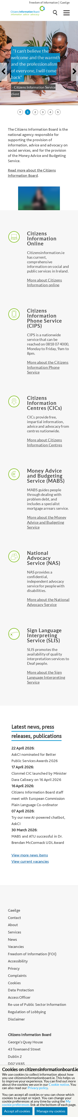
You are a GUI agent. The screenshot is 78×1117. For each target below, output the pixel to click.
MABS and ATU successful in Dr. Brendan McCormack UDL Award (37, 839)
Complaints (17, 975)
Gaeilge (65, 2)
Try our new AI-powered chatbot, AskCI (38, 820)
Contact (14, 917)
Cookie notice (59, 1084)
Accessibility (18, 961)
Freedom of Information (43, 2)
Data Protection (21, 990)
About (13, 924)
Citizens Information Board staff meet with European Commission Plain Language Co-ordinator (38, 798)
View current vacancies (30, 861)
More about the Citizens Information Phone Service (48, 367)
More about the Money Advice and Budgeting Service (46, 522)
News (12, 939)
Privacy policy (38, 1088)
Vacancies (16, 946)
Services (14, 932)
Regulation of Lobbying (27, 1011)
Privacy (14, 968)
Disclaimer (16, 1019)
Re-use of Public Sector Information (37, 1004)
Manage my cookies (51, 1111)
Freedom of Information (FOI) (32, 953)
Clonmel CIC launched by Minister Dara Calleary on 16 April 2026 (39, 776)
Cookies (14, 982)
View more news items (29, 855)
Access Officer (19, 997)
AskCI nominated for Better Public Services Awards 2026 (34, 757)
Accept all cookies (17, 1111)
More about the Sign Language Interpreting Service (46, 677)
